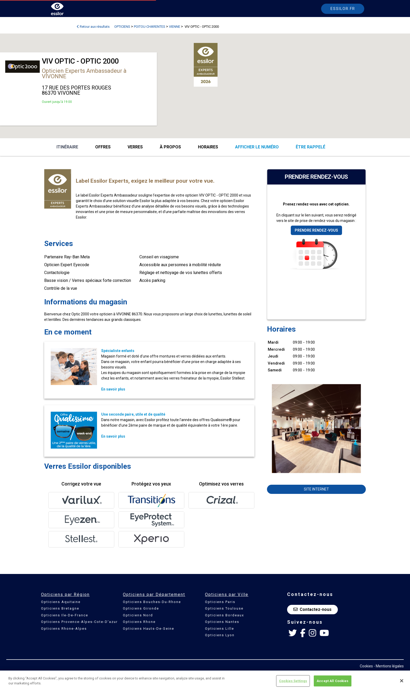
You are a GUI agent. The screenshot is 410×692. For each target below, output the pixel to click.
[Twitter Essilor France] (292, 633)
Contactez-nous (312, 609)
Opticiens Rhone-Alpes (64, 628)
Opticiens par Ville (226, 594)
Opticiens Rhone (139, 622)
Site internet (316, 489)
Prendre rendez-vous (316, 230)
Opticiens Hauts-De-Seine (148, 628)
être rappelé (310, 146)
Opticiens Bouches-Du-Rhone (152, 602)
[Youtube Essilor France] (324, 633)
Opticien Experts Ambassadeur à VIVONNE (84, 74)
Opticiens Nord (138, 615)
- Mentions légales (389, 666)
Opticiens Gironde (141, 608)
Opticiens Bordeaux (224, 615)
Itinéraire (67, 146)
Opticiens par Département (154, 594)
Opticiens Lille (219, 628)
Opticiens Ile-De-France (64, 615)
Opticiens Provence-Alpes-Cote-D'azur (79, 622)
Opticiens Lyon (220, 635)
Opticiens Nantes (222, 622)
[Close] (401, 681)
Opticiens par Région (65, 594)
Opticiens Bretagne (60, 608)
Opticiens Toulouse (224, 608)
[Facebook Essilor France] (303, 633)
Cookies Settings (293, 681)
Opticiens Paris (220, 602)
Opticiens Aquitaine (61, 602)
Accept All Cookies (332, 681)
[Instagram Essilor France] (312, 633)
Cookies (366, 666)
